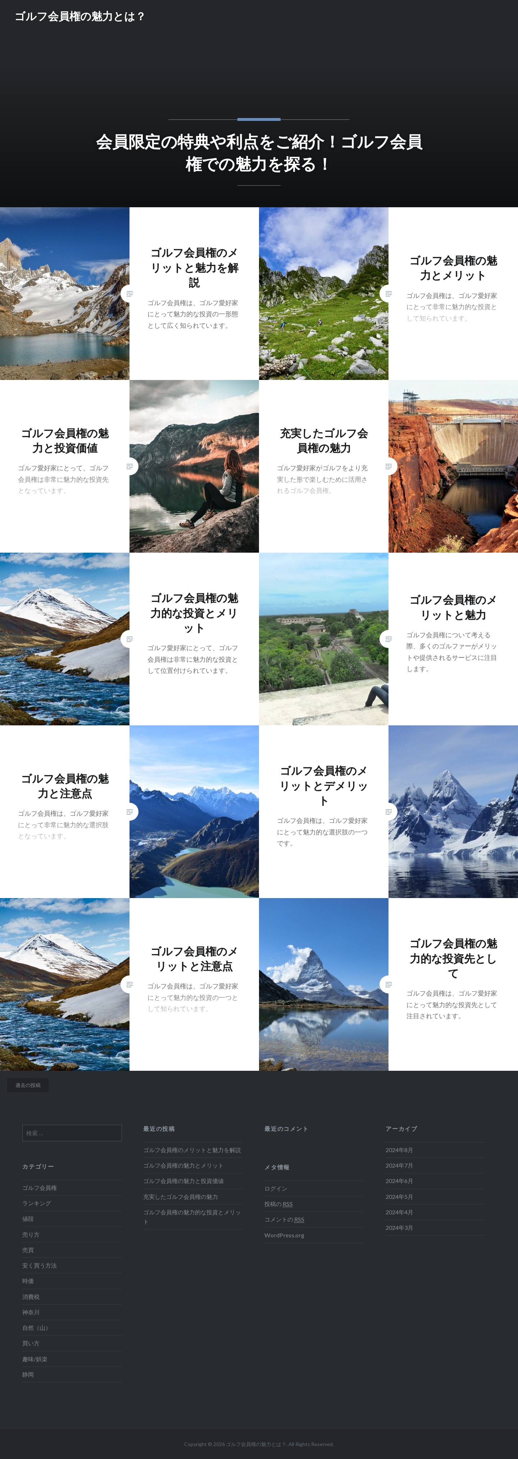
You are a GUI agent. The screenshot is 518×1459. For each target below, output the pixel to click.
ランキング (36, 1203)
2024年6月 (399, 1180)
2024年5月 (399, 1196)
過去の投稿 (28, 1085)
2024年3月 (399, 1227)
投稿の (278, 1203)
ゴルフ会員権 (39, 1187)
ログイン (275, 1188)
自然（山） (36, 1327)
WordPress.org (284, 1235)
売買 (28, 1249)
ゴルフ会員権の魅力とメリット (183, 1165)
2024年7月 (399, 1165)
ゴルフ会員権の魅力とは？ (80, 16)
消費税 (31, 1296)
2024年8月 (399, 1149)
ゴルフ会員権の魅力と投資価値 (183, 1180)
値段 (28, 1218)
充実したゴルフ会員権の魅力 (180, 1196)
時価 (28, 1280)
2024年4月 (399, 1212)
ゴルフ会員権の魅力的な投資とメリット (192, 1217)
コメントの (284, 1219)
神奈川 (31, 1312)
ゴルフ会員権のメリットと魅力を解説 (192, 1149)
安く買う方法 (39, 1265)
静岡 (28, 1374)
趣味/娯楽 (34, 1358)
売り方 (31, 1234)
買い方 (31, 1343)
